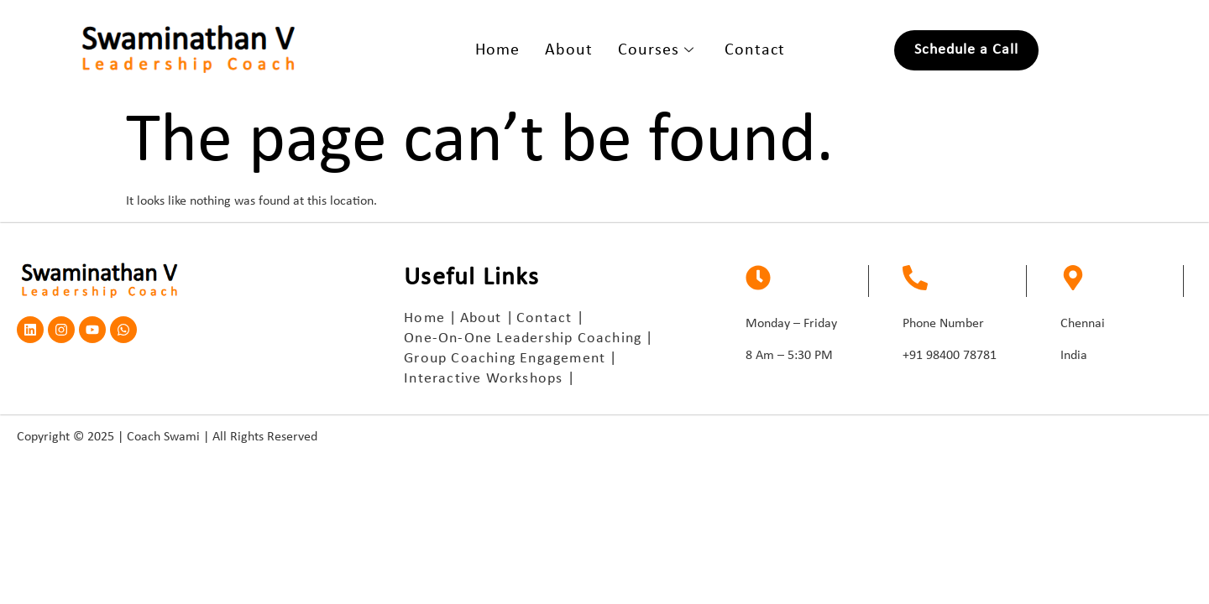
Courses (656, 50)
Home (497, 50)
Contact (755, 50)
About (569, 50)
